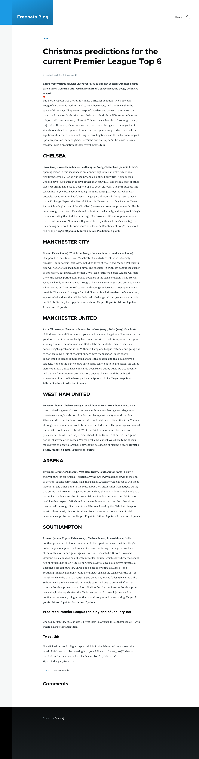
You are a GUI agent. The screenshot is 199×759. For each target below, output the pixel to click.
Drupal (58, 718)
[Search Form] (188, 17)
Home (45, 38)
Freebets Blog (32, 17)
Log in (46, 670)
